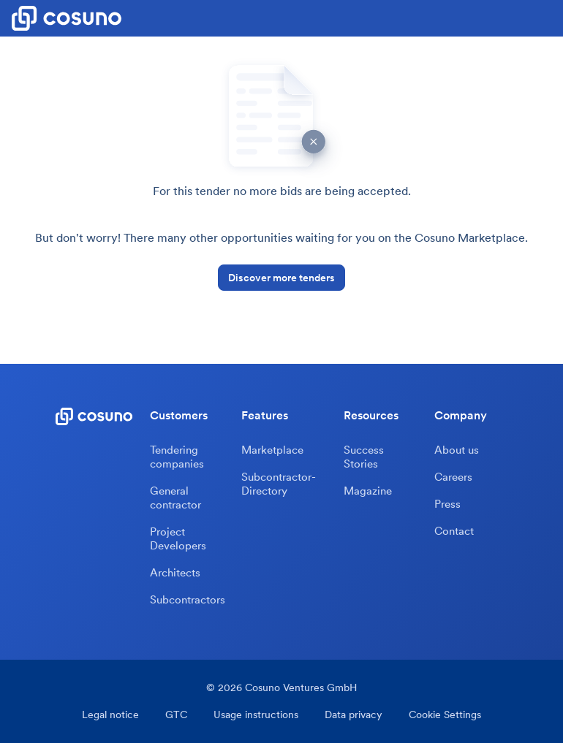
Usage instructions (256, 715)
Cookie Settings (445, 715)
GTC (176, 715)
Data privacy (353, 715)
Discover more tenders (281, 277)
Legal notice (110, 715)
